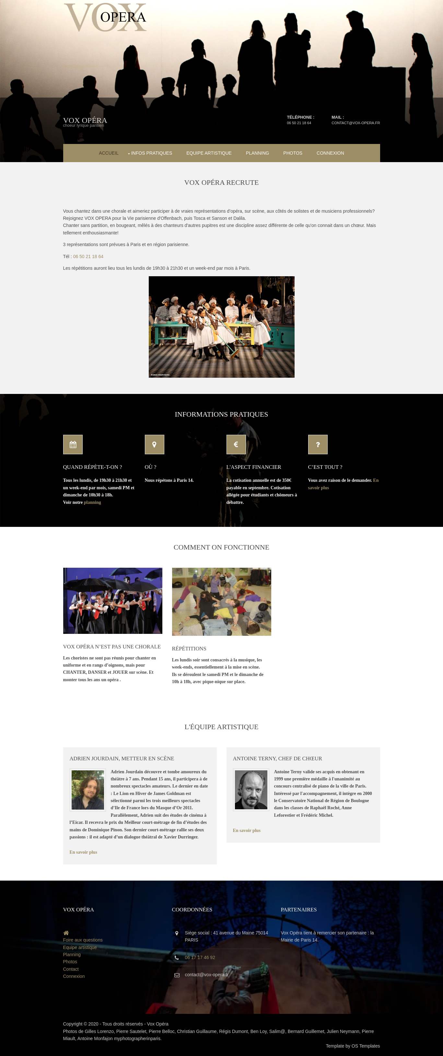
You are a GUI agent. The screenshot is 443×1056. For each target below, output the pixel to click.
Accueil (109, 153)
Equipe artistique (209, 153)
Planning (257, 153)
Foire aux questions (83, 940)
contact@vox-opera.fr (356, 123)
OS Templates (366, 1046)
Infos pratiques (151, 153)
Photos (292, 153)
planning (92, 502)
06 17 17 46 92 (200, 957)
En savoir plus (83, 852)
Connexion (330, 153)
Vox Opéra (85, 120)
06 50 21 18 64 (299, 123)
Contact (71, 969)
